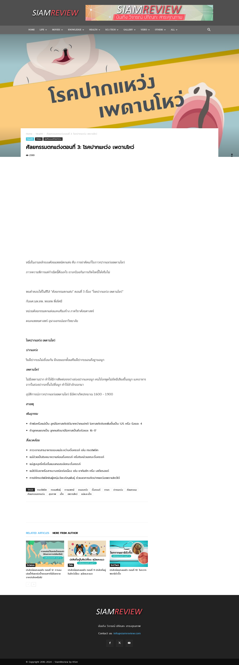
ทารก (107, 489)
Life (43, 29)
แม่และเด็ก (86, 494)
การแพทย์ (69, 489)
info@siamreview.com (127, 633)
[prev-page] (28, 584)
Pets (71, 565)
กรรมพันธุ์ (56, 489)
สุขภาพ (52, 494)
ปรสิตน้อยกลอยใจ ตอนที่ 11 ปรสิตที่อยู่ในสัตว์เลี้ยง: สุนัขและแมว (87, 571)
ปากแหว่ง (118, 489)
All (174, 29)
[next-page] (34, 584)
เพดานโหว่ (72, 494)
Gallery (130, 29)
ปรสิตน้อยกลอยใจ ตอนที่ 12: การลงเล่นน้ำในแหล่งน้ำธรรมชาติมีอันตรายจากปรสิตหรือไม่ (44, 573)
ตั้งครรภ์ (96, 489)
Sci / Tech (111, 29)
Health (94, 29)
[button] (209, 30)
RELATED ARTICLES (37, 533)
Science (30, 565)
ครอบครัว (83, 489)
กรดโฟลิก (42, 489)
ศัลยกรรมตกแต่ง (36, 494)
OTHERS (160, 29)
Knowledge (76, 29)
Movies (57, 29)
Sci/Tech (115, 565)
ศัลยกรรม (132, 489)
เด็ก (62, 494)
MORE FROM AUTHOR (65, 533)
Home (31, 29)
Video (145, 29)
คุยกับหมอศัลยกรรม (53, 138)
